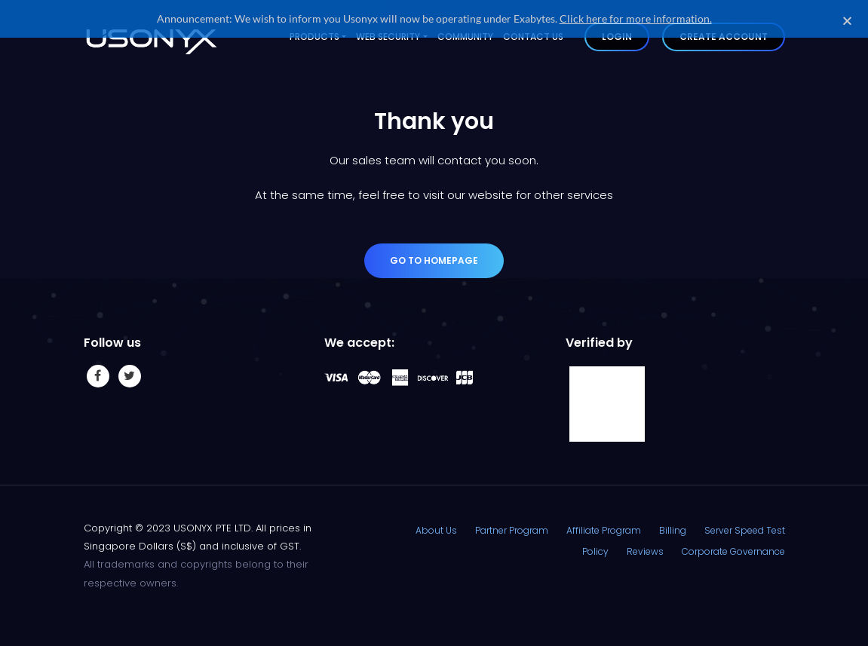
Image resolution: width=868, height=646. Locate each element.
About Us (436, 528)
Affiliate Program (603, 528)
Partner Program (511, 528)
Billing (672, 528)
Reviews (645, 548)
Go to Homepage (434, 258)
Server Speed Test (744, 528)
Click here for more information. (636, 18)
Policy (595, 548)
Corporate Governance (733, 548)
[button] (847, 20)
